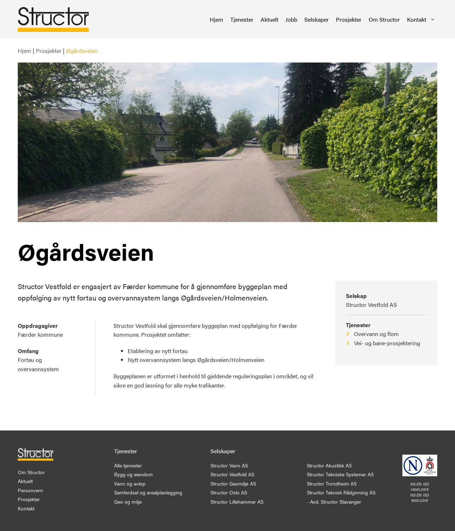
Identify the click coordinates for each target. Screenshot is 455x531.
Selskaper (316, 19)
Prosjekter (349, 19)
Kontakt (421, 19)
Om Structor (384, 19)
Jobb (291, 19)
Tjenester (241, 19)
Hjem (216, 19)
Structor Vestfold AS (371, 304)
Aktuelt (269, 19)
